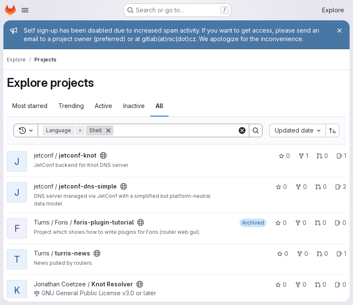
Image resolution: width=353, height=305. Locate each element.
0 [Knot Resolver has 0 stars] (281, 284)
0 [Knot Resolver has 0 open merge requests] (320, 284)
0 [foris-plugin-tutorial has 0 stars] (281, 222)
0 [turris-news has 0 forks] (302, 253)
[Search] (175, 130)
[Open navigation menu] (25, 10)
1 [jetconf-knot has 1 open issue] (341, 155)
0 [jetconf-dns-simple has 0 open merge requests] (321, 186)
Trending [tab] (71, 105)
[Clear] (242, 130)
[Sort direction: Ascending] (332, 130)
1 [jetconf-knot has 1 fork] (303, 155)
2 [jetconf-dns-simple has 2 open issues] (340, 186)
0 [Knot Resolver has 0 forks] (300, 284)
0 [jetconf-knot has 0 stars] (284, 155)
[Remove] (108, 130)
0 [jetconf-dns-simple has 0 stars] (281, 186)
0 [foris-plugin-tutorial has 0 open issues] (340, 222)
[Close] (339, 30)
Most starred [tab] (29, 105)
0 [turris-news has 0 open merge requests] (322, 253)
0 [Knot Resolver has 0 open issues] (340, 284)
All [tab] (159, 105)
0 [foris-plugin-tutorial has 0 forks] (300, 222)
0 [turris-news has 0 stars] (282, 253)
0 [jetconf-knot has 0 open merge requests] (322, 155)
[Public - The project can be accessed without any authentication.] (103, 155)
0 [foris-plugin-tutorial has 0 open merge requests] (320, 222)
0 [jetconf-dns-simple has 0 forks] (301, 186)
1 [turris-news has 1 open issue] (341, 253)
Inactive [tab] (134, 105)
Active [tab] (103, 105)
